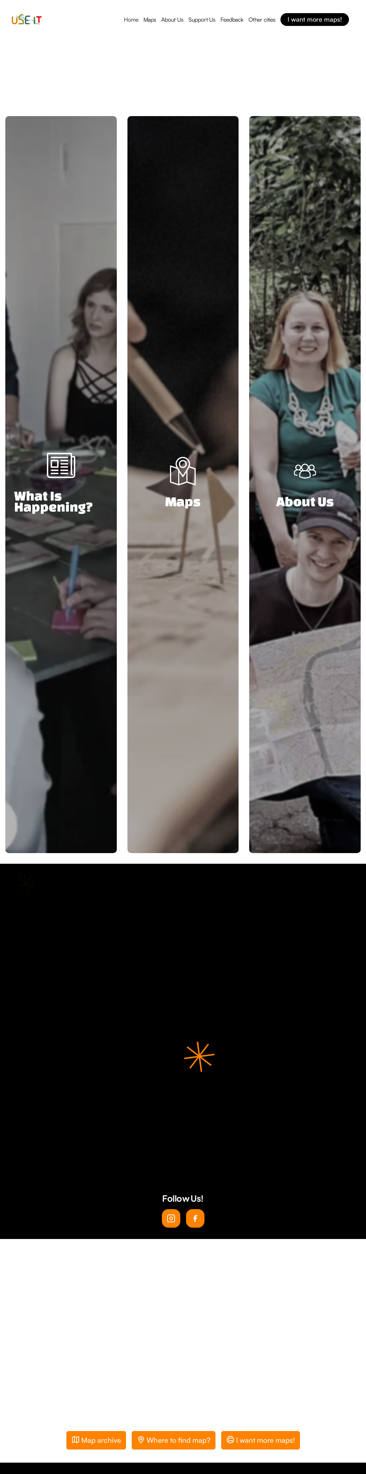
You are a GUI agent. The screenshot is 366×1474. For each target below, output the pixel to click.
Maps (149, 19)
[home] (27, 19)
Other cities (261, 19)
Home (131, 19)
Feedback (232, 19)
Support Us (202, 19)
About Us (172, 19)
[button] (170, 1416)
